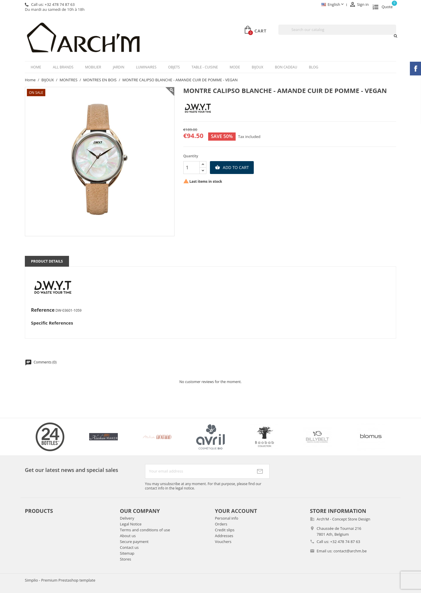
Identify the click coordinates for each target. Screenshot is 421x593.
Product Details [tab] (47, 261)
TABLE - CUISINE (204, 67)
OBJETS (174, 67)
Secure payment (134, 541)
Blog (313, 67)
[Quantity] (191, 167)
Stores (125, 559)
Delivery (127, 518)
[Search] (337, 30)
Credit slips (224, 529)
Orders (221, 524)
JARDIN (118, 67)
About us (128, 535)
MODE (235, 67)
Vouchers (223, 541)
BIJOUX (257, 67)
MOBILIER (93, 67)
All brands (63, 67)
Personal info (226, 518)
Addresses (224, 535)
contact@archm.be (350, 551)
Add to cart (232, 167)
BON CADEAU (286, 67)
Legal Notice (131, 524)
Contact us (129, 547)
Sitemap (127, 553)
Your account (236, 510)
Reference (43, 310)
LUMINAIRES (146, 67)
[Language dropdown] (332, 4)
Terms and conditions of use (145, 529)
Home (36, 67)
